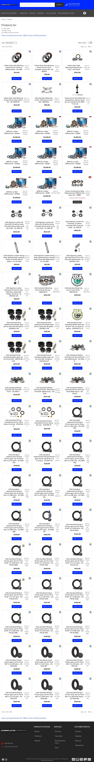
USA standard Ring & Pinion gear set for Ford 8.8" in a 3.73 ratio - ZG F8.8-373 (13, 695)
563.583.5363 (8, 743)
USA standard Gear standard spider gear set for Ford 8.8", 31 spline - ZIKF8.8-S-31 (44, 358)
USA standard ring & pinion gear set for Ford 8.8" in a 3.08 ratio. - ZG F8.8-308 (13, 663)
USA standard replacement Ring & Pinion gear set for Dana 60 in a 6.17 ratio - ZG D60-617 (44, 527)
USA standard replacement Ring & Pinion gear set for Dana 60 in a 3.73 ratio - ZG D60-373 (14, 459)
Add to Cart (16, 303)
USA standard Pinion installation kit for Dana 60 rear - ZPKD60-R (43, 423)
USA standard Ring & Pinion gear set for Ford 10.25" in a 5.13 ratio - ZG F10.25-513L (44, 630)
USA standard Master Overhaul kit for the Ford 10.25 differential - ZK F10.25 (74, 390)
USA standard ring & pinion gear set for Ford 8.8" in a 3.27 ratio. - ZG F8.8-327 (44, 663)
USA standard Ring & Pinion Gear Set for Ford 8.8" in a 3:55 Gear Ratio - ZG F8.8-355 (74, 695)
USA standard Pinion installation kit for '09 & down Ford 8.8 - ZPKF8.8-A (13, 423)
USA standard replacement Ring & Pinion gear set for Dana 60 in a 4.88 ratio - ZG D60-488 (14, 493)
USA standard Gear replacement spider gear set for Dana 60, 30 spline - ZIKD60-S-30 (14, 325)
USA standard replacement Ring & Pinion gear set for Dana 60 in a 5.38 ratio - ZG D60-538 (75, 493)
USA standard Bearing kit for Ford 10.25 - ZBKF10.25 (73, 290)
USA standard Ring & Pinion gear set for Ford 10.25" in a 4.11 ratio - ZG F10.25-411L (74, 562)
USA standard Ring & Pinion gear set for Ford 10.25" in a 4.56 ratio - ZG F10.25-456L (74, 596)
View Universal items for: (23, 718)
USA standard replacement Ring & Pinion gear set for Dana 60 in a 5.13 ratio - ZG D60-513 (44, 493)
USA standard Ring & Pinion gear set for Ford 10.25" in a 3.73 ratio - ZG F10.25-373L (44, 562)
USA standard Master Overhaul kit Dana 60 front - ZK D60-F (13, 390)
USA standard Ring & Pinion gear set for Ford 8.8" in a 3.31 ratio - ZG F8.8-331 (74, 663)
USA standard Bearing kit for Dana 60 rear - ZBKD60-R (43, 290)
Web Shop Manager (47, 760)
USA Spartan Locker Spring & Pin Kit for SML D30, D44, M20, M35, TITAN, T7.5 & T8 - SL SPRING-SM (13, 292)
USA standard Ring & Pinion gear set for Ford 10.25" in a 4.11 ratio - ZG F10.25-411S (13, 596)
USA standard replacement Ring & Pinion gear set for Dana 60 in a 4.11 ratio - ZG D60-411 (44, 458)
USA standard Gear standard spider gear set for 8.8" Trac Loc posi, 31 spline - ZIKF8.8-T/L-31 (74, 325)
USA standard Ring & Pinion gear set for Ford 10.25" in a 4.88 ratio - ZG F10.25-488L (13, 630)
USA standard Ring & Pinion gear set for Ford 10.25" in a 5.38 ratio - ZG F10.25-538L (74, 630)
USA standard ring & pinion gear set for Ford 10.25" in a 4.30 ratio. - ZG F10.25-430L (43, 596)
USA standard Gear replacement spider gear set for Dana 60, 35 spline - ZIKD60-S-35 (44, 325)
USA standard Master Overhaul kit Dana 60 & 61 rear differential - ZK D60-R (74, 358)
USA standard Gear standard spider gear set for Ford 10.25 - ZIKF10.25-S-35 (13, 358)
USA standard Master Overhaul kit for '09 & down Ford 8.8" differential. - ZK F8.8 (44, 390)
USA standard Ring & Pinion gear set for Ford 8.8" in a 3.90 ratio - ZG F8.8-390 (44, 695)
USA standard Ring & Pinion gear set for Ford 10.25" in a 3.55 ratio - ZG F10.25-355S (13, 562)
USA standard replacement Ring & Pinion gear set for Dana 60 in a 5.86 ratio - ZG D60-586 (14, 527)
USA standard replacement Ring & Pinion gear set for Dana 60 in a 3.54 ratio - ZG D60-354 (75, 424)
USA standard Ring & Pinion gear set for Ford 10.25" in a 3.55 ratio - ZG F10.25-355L (74, 527)
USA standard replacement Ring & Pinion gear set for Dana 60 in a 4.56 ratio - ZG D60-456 (74, 459)
